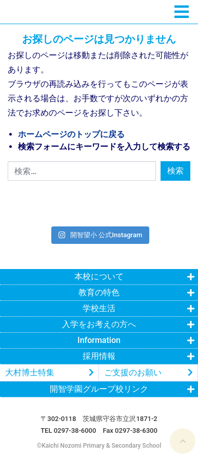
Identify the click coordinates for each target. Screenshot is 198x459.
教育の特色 (99, 292)
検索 (175, 171)
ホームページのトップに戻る (71, 134)
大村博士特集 (29, 372)
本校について (99, 276)
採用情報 (99, 356)
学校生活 (99, 308)
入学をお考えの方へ (99, 324)
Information (99, 340)
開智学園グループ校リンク (99, 389)
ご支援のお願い (133, 372)
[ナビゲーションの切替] (181, 12)
